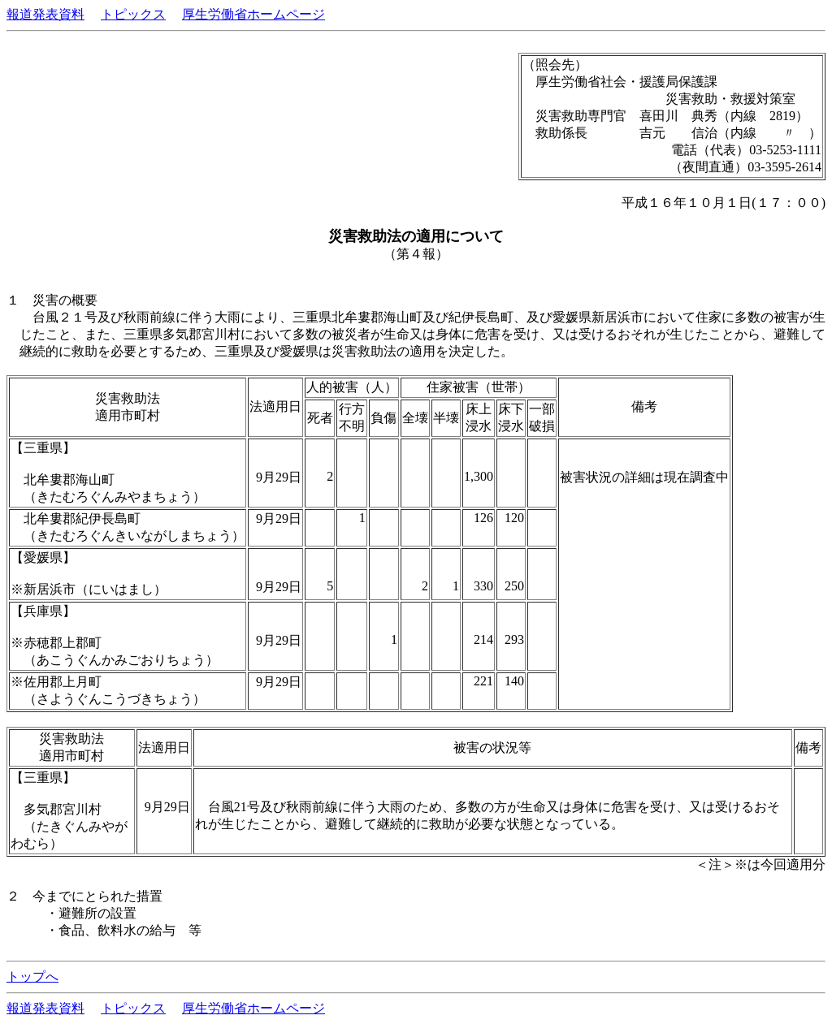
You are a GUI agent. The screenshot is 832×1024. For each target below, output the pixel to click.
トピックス (133, 14)
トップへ (32, 976)
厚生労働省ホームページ (253, 14)
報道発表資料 (45, 14)
